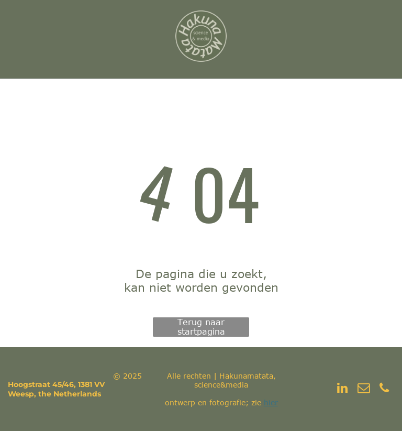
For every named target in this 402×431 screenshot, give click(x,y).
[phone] (384, 389)
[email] (363, 389)
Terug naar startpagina (201, 326)
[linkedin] (342, 389)
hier (271, 402)
